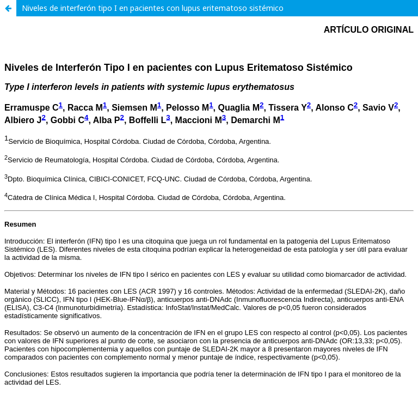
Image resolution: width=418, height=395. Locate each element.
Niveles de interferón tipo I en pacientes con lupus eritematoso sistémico (153, 8)
